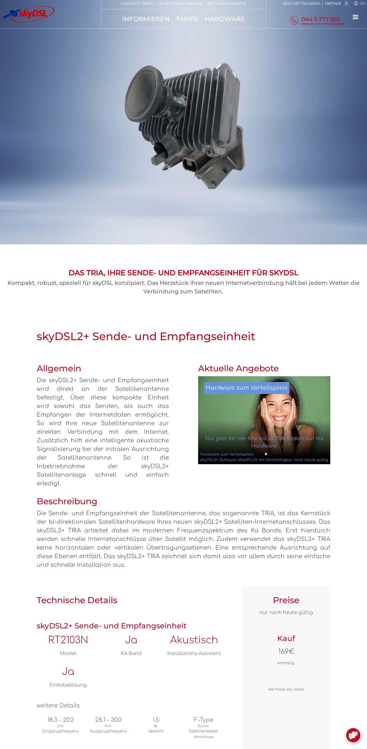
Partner (333, 4)
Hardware (225, 19)
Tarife (187, 19)
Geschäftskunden (301, 4)
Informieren (145, 19)
